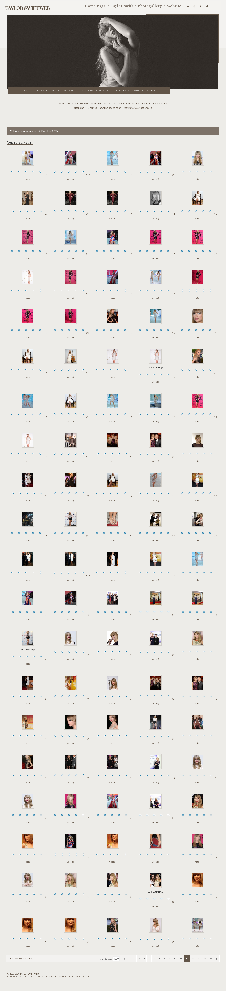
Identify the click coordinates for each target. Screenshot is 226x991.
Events (46, 129)
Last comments (79, 88)
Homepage (12, 982)
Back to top (25, 982)
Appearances (31, 129)
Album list (42, 88)
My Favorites (130, 88)
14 (197, 964)
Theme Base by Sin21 (44, 982)
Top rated (114, 88)
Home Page (91, 6)
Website (170, 6)
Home (20, 88)
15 (204, 964)
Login (28, 88)
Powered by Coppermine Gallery (73, 982)
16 (210, 964)
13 (190, 964)
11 (177, 964)
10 (170, 964)
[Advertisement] (113, 115)
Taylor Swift (118, 6)
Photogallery (146, 6)
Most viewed (97, 88)
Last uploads (59, 88)
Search (145, 88)
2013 (55, 129)
